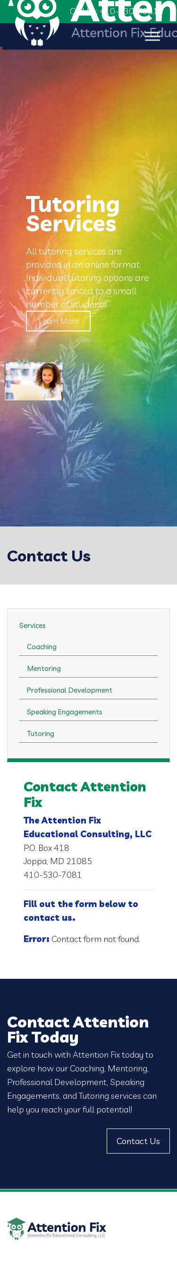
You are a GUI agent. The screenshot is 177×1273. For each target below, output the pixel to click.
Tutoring (40, 733)
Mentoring (44, 668)
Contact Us (138, 1141)
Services (32, 625)
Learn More (59, 321)
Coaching (42, 646)
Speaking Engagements (64, 711)
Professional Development (69, 690)
